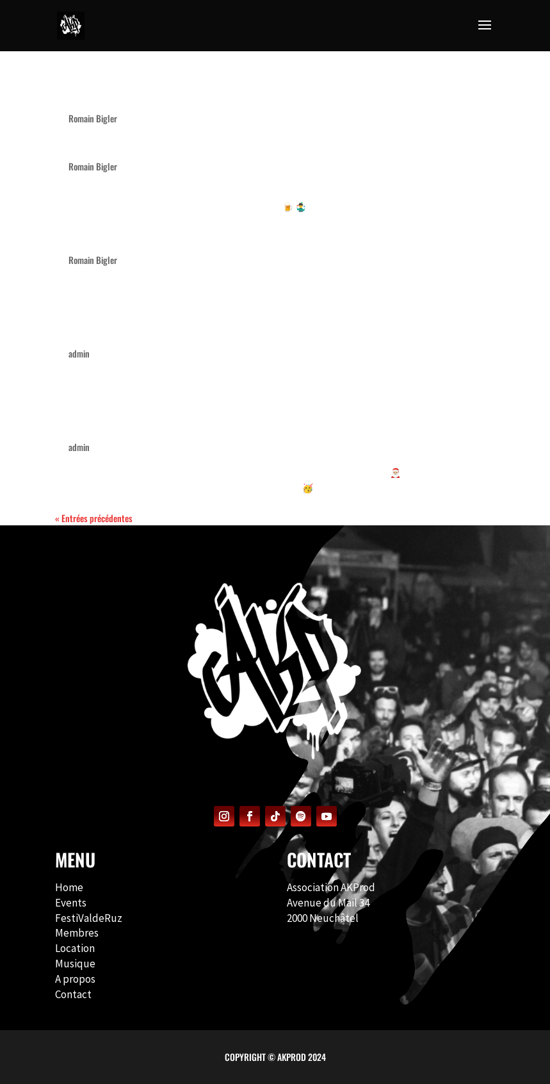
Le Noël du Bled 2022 (123, 330)
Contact (73, 994)
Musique (75, 964)
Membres (77, 933)
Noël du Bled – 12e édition (139, 237)
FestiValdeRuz (88, 918)
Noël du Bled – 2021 (120, 424)
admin (79, 353)
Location (75, 948)
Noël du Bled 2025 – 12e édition (158, 143)
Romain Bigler (93, 118)
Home (69, 887)
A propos (75, 979)
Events (70, 903)
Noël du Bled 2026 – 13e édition (158, 95)
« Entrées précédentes (94, 518)
